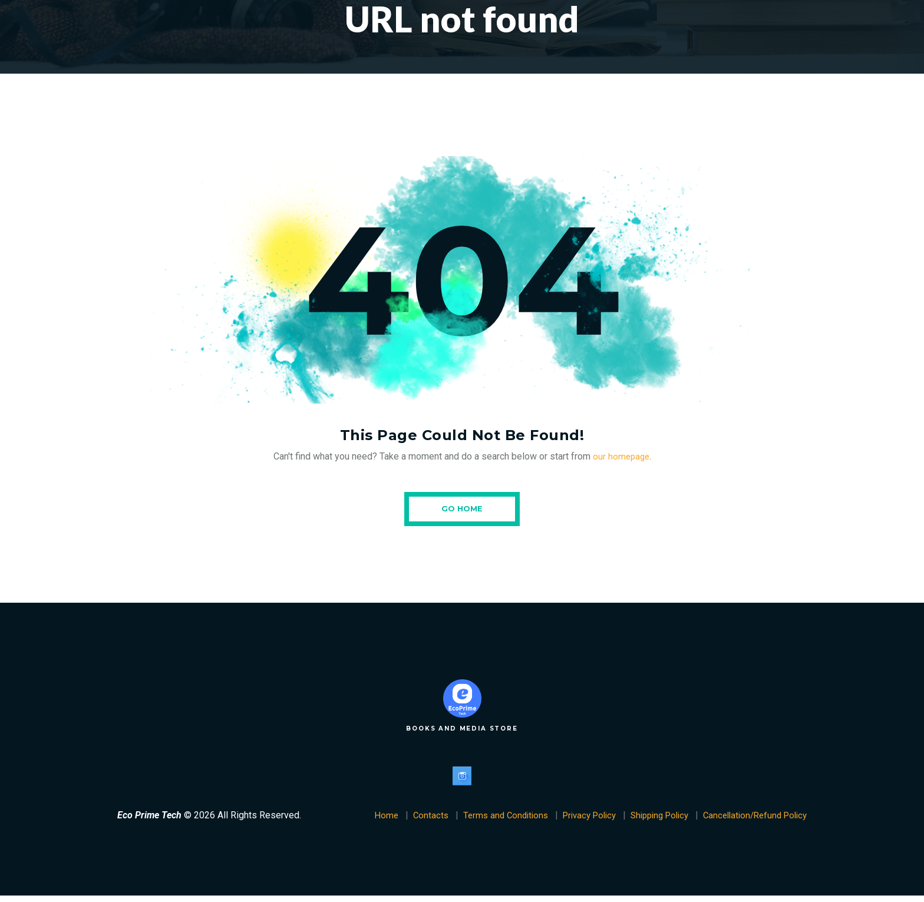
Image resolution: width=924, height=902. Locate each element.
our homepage (621, 456)
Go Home (462, 510)
